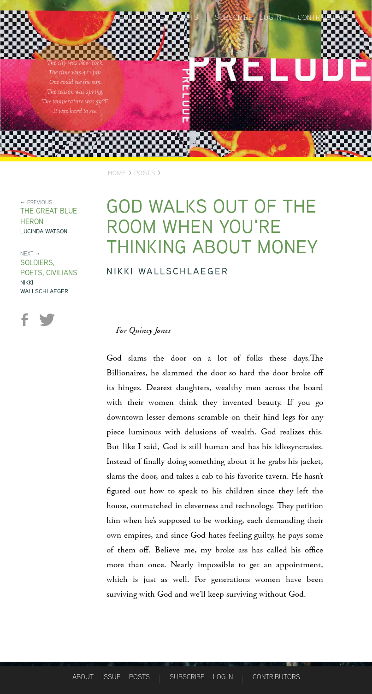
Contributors (324, 17)
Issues (157, 17)
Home (117, 173)
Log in (271, 17)
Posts (187, 17)
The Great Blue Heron (48, 216)
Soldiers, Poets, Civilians (48, 268)
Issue (111, 677)
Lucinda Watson (43, 231)
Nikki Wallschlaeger (44, 287)
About (126, 17)
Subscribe (234, 17)
